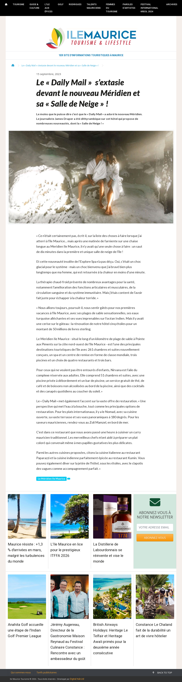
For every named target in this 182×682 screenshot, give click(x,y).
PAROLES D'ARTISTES (129, 6)
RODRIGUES (75, 4)
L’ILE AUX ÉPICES (48, 8)
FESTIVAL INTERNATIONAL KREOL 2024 (149, 8)
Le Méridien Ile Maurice (51, 478)
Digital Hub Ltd (77, 679)
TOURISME (18, 4)
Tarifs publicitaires (47, 672)
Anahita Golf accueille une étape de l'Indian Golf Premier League (25, 630)
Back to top (162, 672)
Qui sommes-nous (21, 672)
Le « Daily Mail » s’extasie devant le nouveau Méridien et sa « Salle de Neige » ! (60, 65)
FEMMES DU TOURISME (111, 8)
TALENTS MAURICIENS (94, 6)
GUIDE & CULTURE (34, 6)
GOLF (60, 4)
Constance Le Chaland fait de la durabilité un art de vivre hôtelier (154, 630)
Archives (171, 4)
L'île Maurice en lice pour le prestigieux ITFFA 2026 (66, 550)
